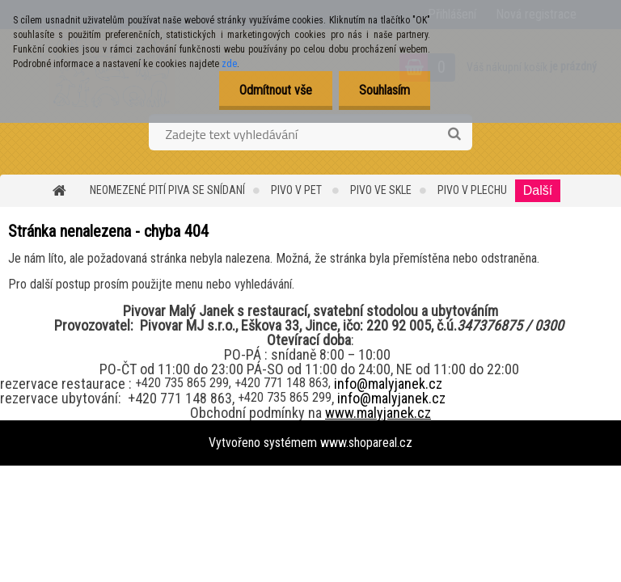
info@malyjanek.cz (388, 383)
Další (537, 190)
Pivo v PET (297, 189)
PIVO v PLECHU (472, 189)
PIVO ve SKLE (381, 189)
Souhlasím (384, 90)
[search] (454, 134)
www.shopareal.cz (366, 442)
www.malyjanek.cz (378, 412)
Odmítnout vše (275, 90)
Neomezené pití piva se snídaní (167, 189)
